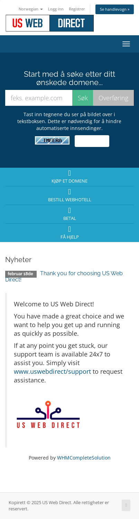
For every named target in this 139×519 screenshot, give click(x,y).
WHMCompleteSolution (84, 457)
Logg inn (56, 8)
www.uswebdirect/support (52, 371)
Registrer (77, 8)
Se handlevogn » (114, 9)
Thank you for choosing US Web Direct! (64, 276)
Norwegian (31, 8)
